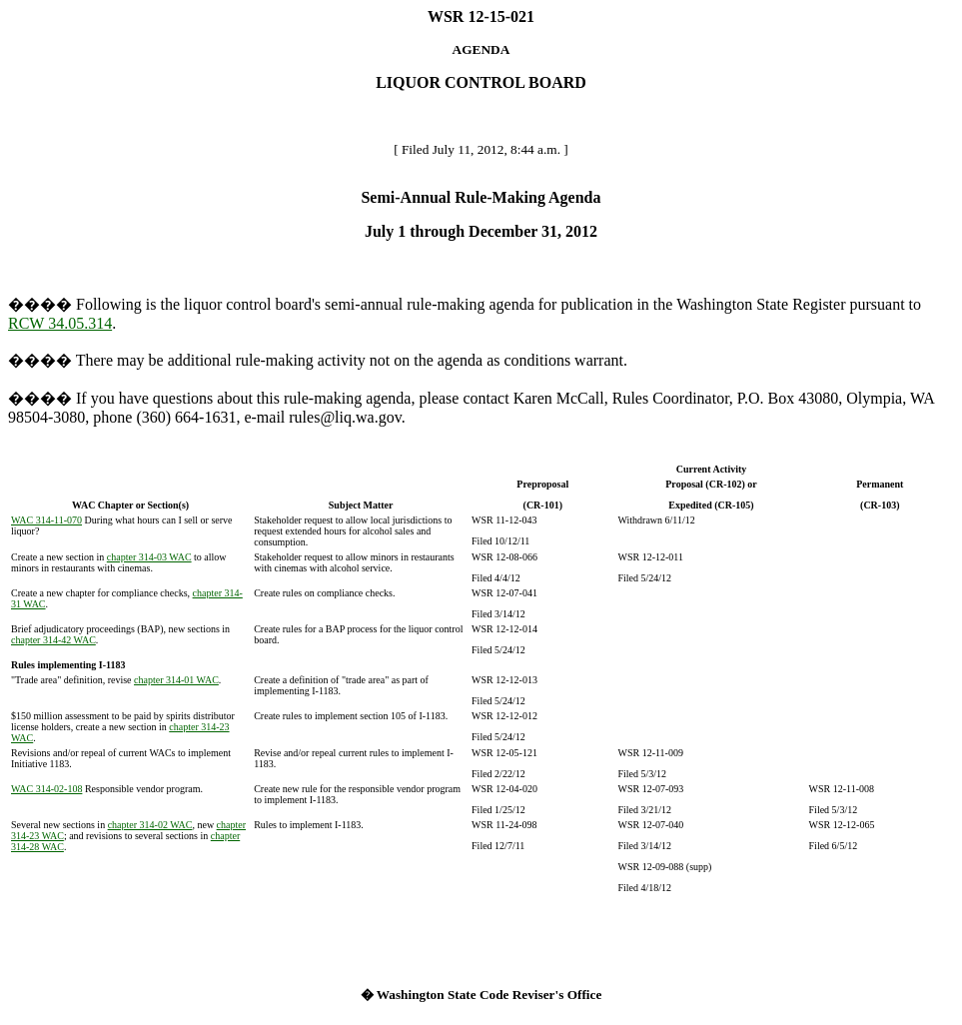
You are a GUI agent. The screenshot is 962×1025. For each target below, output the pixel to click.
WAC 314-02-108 (46, 788)
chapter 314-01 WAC (176, 679)
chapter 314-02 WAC (150, 824)
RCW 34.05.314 (60, 323)
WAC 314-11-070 (46, 519)
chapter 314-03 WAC (149, 556)
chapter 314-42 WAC (53, 639)
